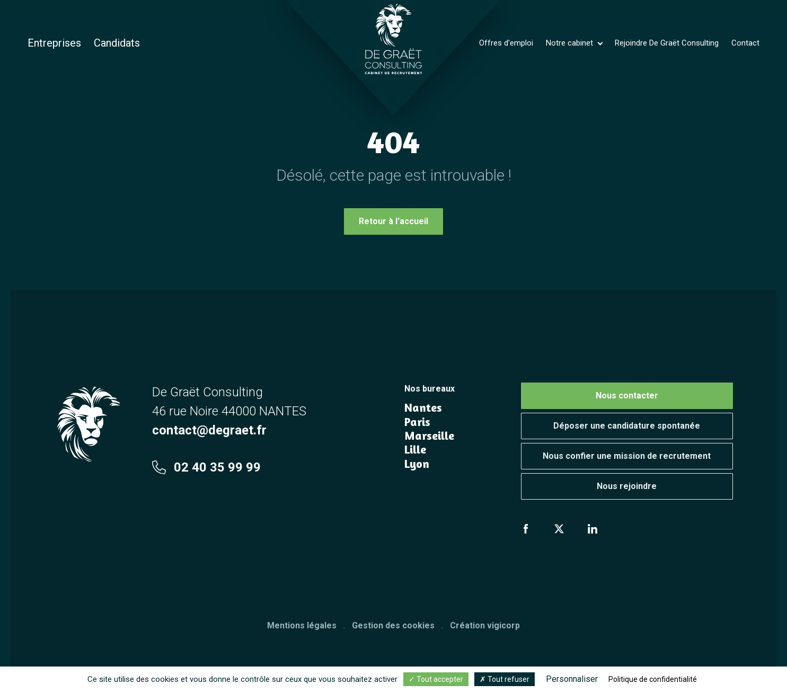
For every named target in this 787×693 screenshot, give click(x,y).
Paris (417, 422)
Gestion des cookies (393, 625)
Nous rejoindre (627, 486)
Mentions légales (302, 625)
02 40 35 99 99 (206, 467)
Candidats (117, 43)
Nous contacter (627, 395)
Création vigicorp (485, 625)
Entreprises (54, 43)
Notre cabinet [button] (570, 43)
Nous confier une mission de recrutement (627, 456)
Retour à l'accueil (393, 221)
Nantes (423, 407)
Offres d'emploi (506, 43)
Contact (745, 43)
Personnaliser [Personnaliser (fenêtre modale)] (572, 679)
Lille (415, 449)
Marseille (429, 435)
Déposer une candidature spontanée (626, 426)
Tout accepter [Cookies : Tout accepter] (436, 679)
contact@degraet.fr (209, 430)
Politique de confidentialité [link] (652, 679)
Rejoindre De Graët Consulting (667, 43)
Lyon (416, 463)
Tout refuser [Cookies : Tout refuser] (504, 679)
